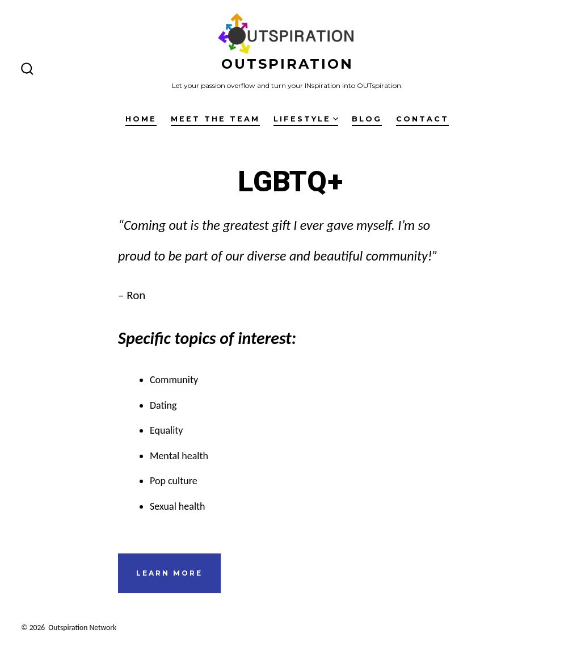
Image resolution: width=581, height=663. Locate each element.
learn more (169, 573)
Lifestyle (305, 119)
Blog (367, 119)
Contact (422, 119)
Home (141, 119)
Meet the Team (215, 119)
